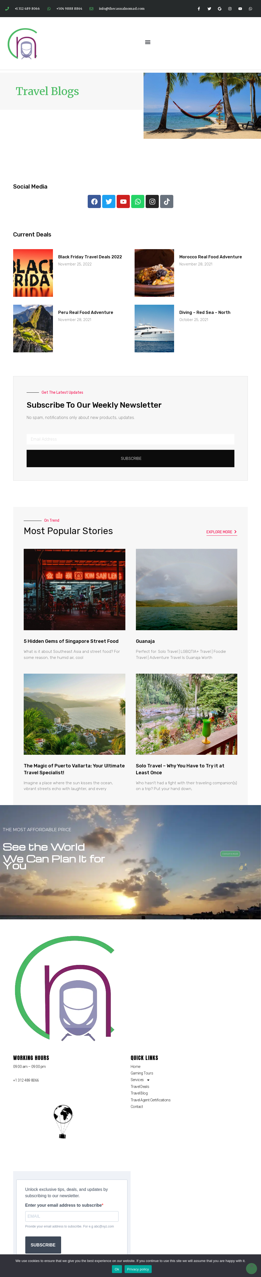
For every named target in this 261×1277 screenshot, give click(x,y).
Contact (137, 1107)
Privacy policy (138, 1269)
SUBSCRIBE (43, 1245)
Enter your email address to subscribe (63, 1205)
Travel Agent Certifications (151, 1100)
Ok (117, 1269)
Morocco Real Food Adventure (210, 256)
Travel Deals (140, 1086)
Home (135, 1066)
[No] (251, 1268)
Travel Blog (139, 1093)
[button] (147, 42)
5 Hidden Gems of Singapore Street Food (71, 641)
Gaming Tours (142, 1073)
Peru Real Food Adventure (85, 312)
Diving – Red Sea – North (204, 312)
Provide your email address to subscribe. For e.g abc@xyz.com (69, 1226)
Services (140, 1080)
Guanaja (145, 641)
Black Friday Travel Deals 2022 (90, 256)
